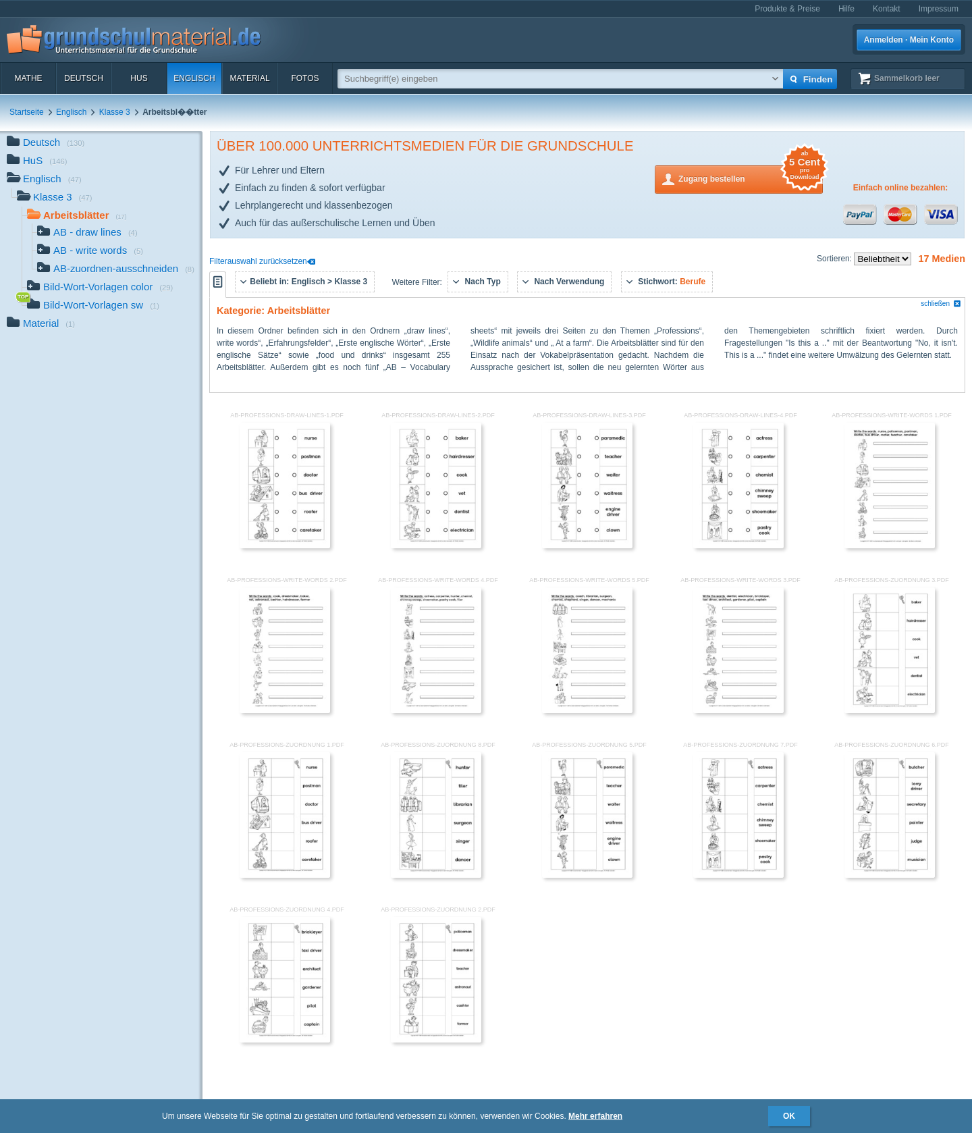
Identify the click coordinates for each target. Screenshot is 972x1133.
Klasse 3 (114, 112)
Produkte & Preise (787, 9)
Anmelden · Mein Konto (909, 40)
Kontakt (886, 9)
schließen (941, 303)
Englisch (194, 78)
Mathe (28, 78)
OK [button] (789, 1116)
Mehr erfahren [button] (595, 1116)
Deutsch (83, 78)
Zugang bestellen (750, 177)
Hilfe (846, 9)
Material (249, 78)
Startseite (26, 112)
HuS (138, 78)
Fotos (305, 78)
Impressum (939, 9)
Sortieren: (835, 258)
